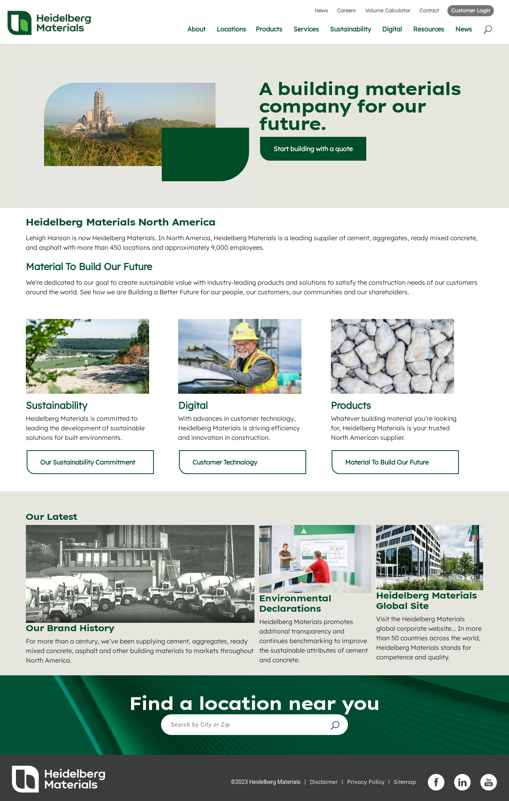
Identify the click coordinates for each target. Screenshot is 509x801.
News (321, 10)
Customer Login (470, 10)
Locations (231, 29)
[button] (488, 29)
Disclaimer (324, 781)
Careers (346, 10)
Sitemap (405, 781)
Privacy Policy (366, 781)
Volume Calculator (387, 10)
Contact (429, 10)
